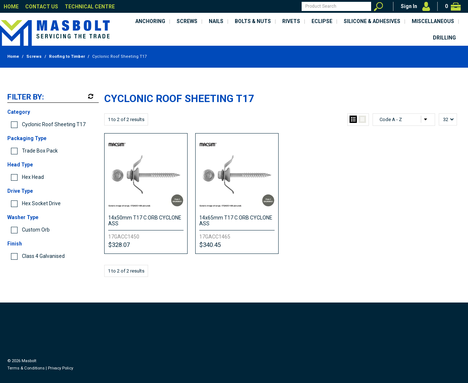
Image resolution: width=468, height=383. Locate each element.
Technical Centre (90, 6)
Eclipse (322, 21)
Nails (216, 21)
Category (18, 112)
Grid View (353, 119)
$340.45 (210, 244)
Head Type (20, 165)
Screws (187, 21)
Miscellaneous (433, 21)
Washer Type (22, 217)
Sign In (409, 6)
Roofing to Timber (67, 56)
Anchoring (150, 21)
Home (11, 6)
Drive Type (20, 191)
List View (362, 119)
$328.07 (119, 244)
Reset (90, 96)
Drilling (444, 38)
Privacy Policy (60, 368)
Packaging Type (26, 138)
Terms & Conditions (26, 368)
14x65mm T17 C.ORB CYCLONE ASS (235, 220)
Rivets (291, 21)
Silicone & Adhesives (372, 21)
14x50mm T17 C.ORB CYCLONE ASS (144, 220)
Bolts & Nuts (253, 21)
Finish (14, 244)
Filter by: (25, 97)
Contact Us (41, 6)
